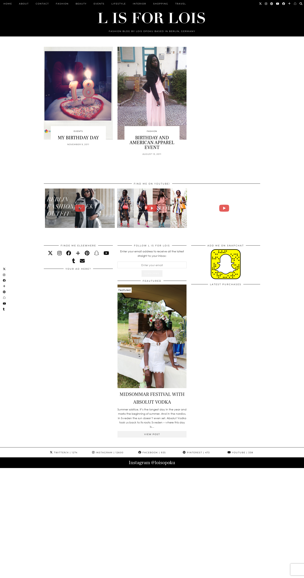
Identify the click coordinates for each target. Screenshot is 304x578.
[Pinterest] (271, 3)
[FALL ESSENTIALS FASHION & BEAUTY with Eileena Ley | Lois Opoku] (224, 208)
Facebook (152, 452)
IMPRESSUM (146, 573)
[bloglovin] (78, 253)
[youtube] (106, 253)
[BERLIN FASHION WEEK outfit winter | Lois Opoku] (80, 208)
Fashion (62, 3)
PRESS (129, 573)
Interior (139, 3)
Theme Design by (243, 573)
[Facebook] (283, 3)
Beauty (81, 3)
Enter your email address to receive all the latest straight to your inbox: (152, 253)
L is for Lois (63, 573)
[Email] (82, 261)
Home (7, 3)
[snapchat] (96, 253)
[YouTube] (278, 3)
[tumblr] (73, 261)
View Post (152, 434)
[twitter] (50, 253)
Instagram (108, 452)
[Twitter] (260, 3)
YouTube (240, 452)
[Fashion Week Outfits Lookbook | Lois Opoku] (152, 208)
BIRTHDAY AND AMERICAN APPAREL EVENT (152, 143)
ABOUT (24, 3)
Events (99, 3)
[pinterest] (87, 253)
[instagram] (59, 253)
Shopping (160, 3)
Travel (180, 3)
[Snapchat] (295, 3)
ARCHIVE (114, 573)
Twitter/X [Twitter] (64, 452)
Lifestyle (118, 3)
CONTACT (42, 3)
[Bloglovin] (289, 3)
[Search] (301, 3)
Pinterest (196, 452)
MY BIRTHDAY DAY (78, 138)
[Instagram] (266, 3)
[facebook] (68, 253)
